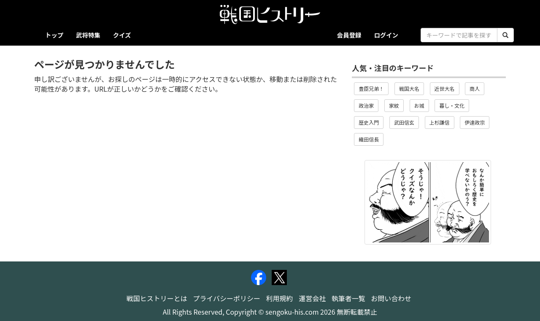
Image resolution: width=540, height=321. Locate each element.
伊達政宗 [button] (474, 122)
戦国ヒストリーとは (157, 298)
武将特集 (88, 34)
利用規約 (279, 298)
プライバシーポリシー (226, 298)
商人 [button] (475, 88)
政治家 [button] (366, 105)
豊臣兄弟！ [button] (371, 88)
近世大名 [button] (445, 88)
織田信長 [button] (369, 139)
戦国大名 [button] (409, 88)
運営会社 (312, 298)
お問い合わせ (391, 298)
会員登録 (349, 34)
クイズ (122, 34)
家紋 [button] (394, 105)
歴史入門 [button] (369, 122)
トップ (54, 34)
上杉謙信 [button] (439, 122)
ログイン (386, 34)
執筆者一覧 (348, 298)
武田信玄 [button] (404, 122)
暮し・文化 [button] (451, 105)
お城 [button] (419, 105)
